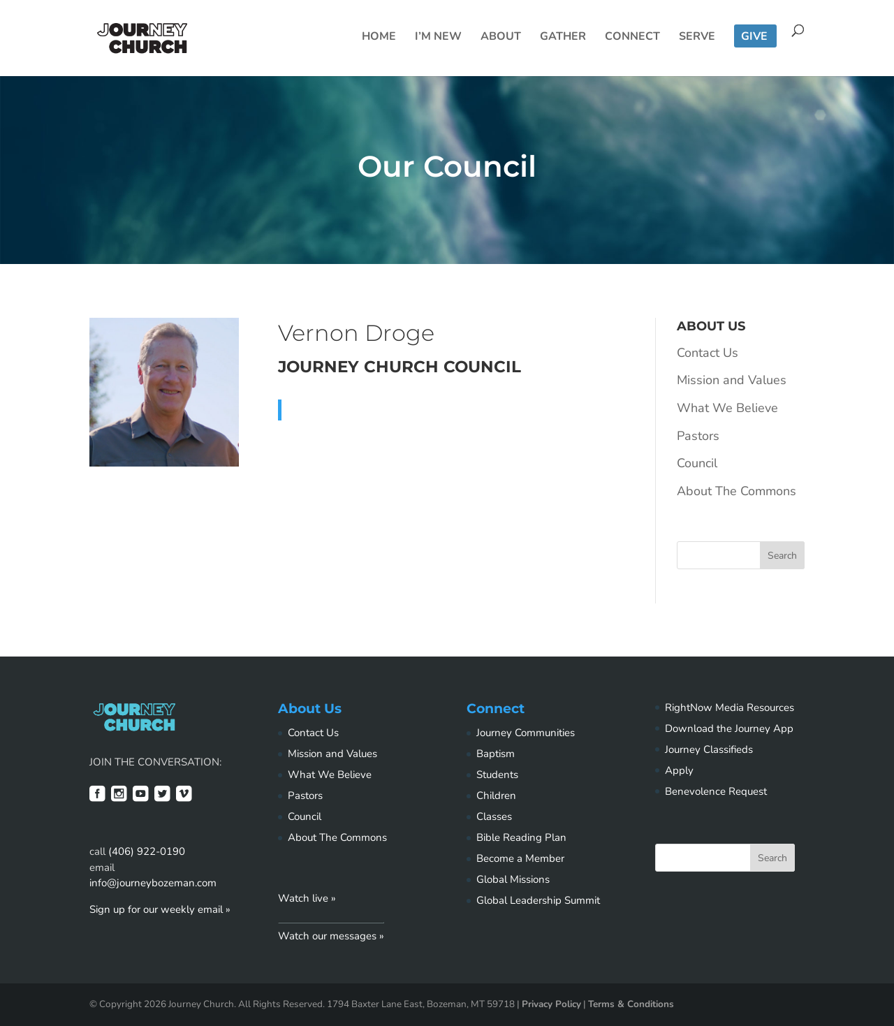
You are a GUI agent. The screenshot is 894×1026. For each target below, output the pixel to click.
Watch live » (307, 898)
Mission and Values (731, 380)
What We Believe (727, 408)
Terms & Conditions (631, 1004)
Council (697, 463)
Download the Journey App (729, 728)
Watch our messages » (331, 936)
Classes (494, 816)
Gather (563, 37)
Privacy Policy (551, 1004)
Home (379, 37)
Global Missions (513, 879)
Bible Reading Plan (521, 837)
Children (496, 796)
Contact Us (707, 352)
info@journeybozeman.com (153, 883)
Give (754, 37)
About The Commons (736, 491)
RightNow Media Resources (729, 707)
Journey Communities (525, 733)
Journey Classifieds (709, 749)
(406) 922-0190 (146, 851)
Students (497, 775)
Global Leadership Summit (538, 900)
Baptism (495, 754)
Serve (697, 37)
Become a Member (520, 858)
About (501, 37)
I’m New (438, 37)
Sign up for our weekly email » (159, 909)
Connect (632, 37)
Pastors (698, 435)
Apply (679, 770)
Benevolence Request (716, 791)
